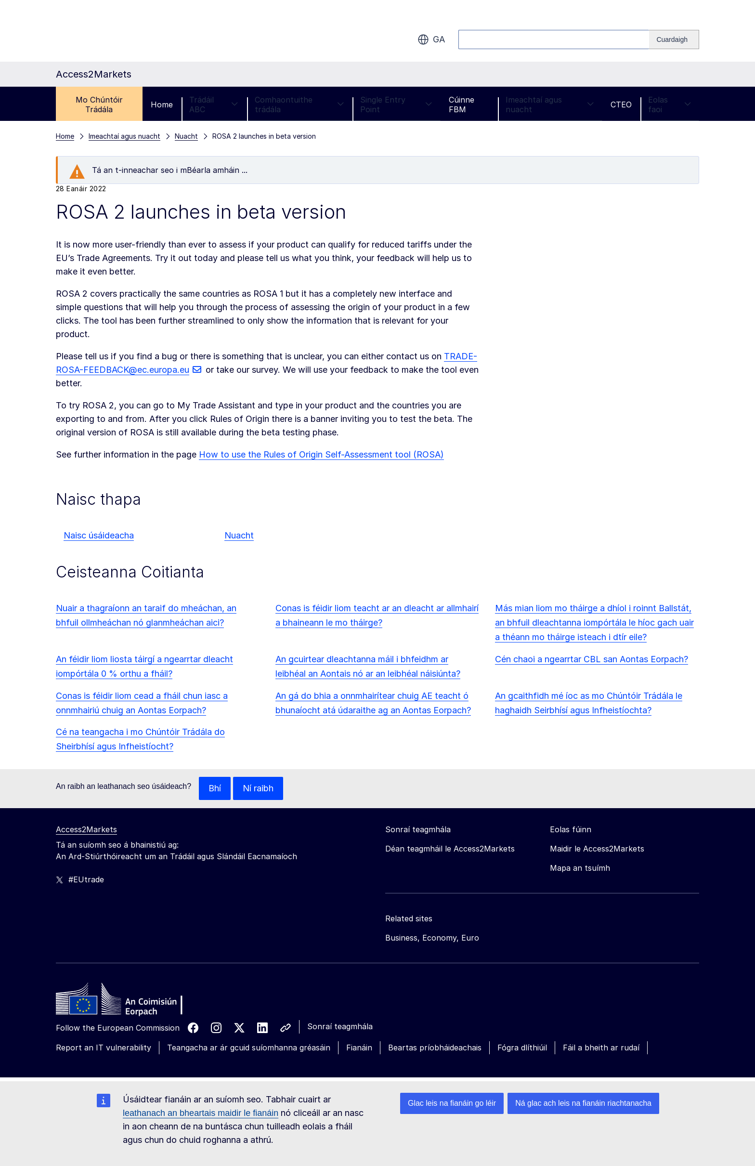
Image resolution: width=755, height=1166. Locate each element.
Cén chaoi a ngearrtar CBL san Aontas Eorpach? (591, 659)
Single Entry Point (396, 104)
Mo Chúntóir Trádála (99, 104)
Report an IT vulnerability (103, 1047)
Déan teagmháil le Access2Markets (450, 848)
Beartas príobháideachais (435, 1047)
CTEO (621, 104)
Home (162, 104)
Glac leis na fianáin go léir (452, 1103)
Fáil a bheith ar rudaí (601, 1047)
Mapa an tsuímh (580, 868)
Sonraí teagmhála (340, 1026)
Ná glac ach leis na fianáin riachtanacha (583, 1103)
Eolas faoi (669, 104)
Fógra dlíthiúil (522, 1047)
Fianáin (359, 1047)
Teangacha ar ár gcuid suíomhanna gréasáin (248, 1047)
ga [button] (431, 39)
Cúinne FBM (461, 104)
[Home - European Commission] (125, 1001)
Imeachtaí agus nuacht (550, 104)
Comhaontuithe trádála (299, 104)
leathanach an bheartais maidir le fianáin (200, 1113)
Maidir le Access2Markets (597, 848)
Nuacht (239, 535)
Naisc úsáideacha (99, 535)
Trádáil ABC (213, 104)
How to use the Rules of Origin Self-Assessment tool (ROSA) (321, 454)
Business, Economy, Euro (432, 938)
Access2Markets (86, 829)
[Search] (674, 39)
